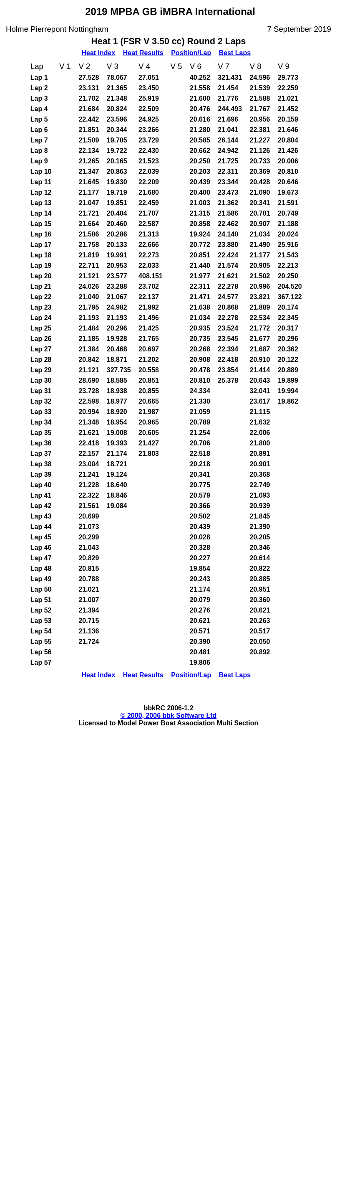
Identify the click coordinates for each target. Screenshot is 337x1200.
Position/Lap (191, 52)
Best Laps (235, 52)
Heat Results (143, 52)
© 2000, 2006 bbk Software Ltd (169, 715)
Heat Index (98, 52)
